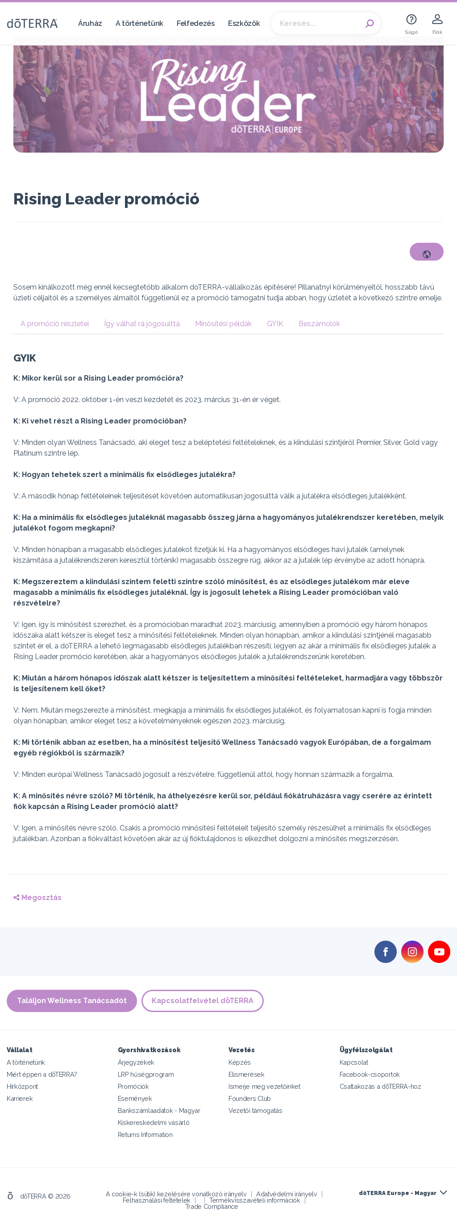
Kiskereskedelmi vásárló (154, 1122)
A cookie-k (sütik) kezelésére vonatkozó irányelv (176, 1194)
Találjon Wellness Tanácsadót (72, 1000)
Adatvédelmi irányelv (286, 1194)
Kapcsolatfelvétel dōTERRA (202, 1000)
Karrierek (20, 1098)
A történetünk (139, 23)
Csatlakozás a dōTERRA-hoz (380, 1086)
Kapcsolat (354, 1062)
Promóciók (133, 1086)
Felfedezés (196, 23)
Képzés (239, 1062)
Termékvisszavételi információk (254, 1200)
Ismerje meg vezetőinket (264, 1086)
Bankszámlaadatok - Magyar (159, 1110)
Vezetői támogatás (255, 1110)
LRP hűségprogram (146, 1074)
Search (369, 24)
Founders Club (249, 1098)
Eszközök (244, 23)
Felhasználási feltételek (157, 1200)
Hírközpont (22, 1086)
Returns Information (145, 1134)
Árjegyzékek (136, 1062)
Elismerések (246, 1074)
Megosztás (37, 897)
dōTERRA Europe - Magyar (397, 1193)
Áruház (90, 23)
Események (135, 1098)
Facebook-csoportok (370, 1074)
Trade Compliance (211, 1206)
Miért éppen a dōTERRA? (42, 1074)
